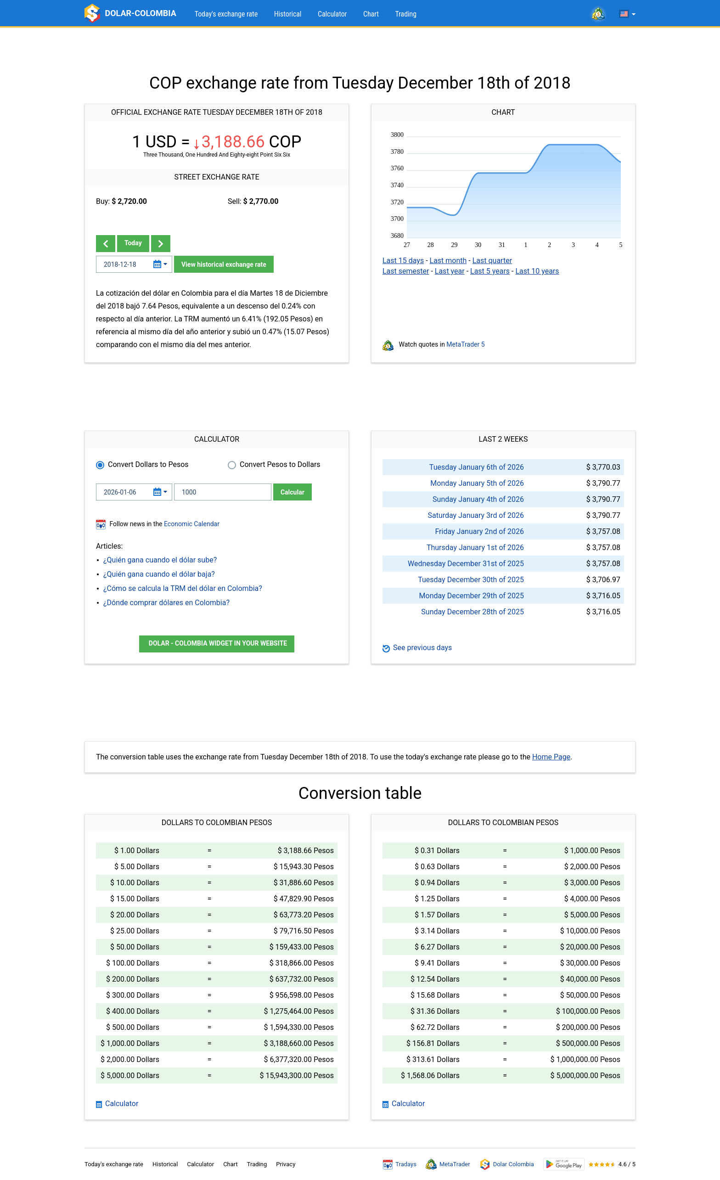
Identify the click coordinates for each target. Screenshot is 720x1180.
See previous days (417, 647)
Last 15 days (403, 260)
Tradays (399, 1164)
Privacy (285, 1164)
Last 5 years (490, 271)
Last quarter (492, 260)
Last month (448, 260)
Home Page (551, 757)
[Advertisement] (360, 50)
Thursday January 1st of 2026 (475, 547)
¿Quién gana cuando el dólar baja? (159, 574)
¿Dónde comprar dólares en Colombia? (166, 602)
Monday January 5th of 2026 (477, 483)
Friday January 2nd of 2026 (479, 531)
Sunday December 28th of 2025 (472, 611)
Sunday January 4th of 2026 (478, 499)
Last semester (405, 271)
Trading (405, 14)
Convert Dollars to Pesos (148, 464)
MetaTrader (448, 1164)
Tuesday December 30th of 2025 (471, 579)
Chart (371, 14)
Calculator (332, 14)
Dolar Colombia (506, 1164)
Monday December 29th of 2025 (471, 595)
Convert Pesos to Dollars (280, 464)
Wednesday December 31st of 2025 (466, 563)
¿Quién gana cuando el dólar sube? (160, 560)
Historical (288, 14)
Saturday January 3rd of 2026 (476, 515)
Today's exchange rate (226, 14)
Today (133, 243)
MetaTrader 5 (465, 344)
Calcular (292, 492)
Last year (450, 271)
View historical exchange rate (223, 264)
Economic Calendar (191, 524)
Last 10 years (537, 271)
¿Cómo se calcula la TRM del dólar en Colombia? (182, 588)
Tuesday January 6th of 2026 (476, 467)
